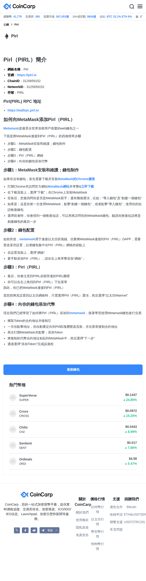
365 (37, 16)
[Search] (131, 7)
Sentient (25, 443)
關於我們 (82, 512)
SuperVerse (28, 395)
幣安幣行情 (97, 534)
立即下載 (87, 186)
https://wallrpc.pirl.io (23, 110)
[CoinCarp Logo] (20, 6)
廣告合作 (116, 507)
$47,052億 (62, 16)
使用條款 (82, 520)
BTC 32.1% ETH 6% (119, 16)
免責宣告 (82, 535)
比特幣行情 (97, 509)
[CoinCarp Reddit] (34, 530)
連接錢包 (73, 369)
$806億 (91, 16)
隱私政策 (82, 527)
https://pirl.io (27, 75)
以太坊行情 (97, 521)
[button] (50, 530)
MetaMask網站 (58, 186)
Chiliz (23, 427)
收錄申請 (116, 514)
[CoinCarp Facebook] (25, 530)
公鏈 (6, 24)
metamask (27, 239)
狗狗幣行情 (97, 546)
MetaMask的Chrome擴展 (76, 179)
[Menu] (140, 7)
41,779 (17, 16)
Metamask (11, 128)
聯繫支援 (116, 522)
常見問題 (116, 529)
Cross (23, 411)
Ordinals (25, 459)
